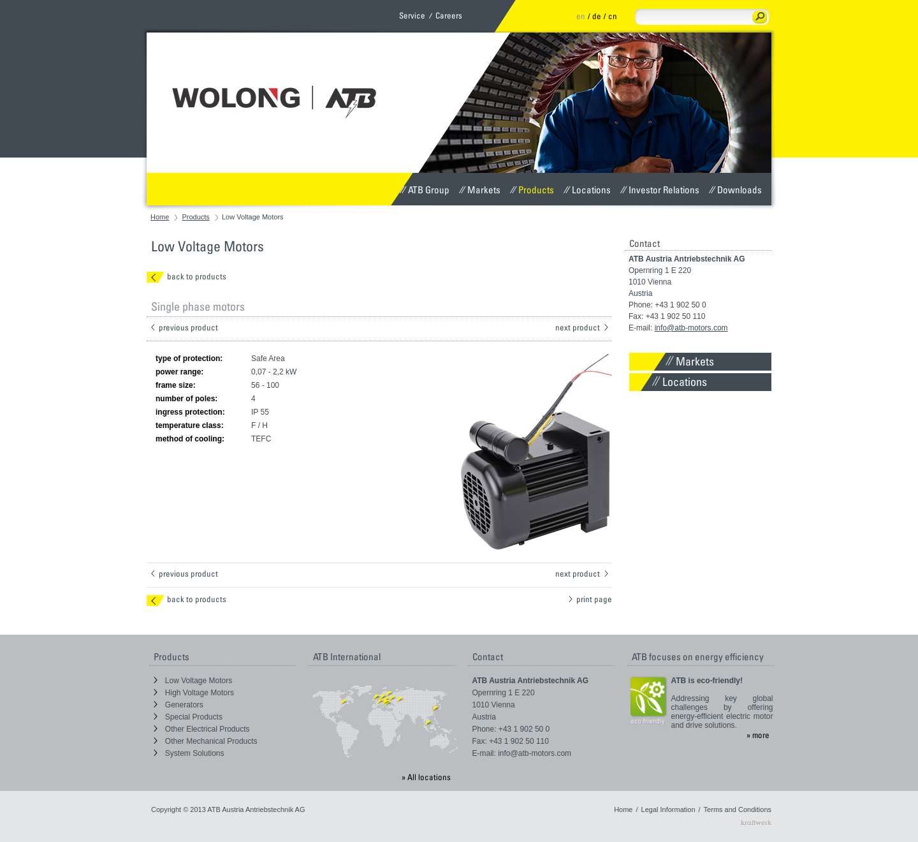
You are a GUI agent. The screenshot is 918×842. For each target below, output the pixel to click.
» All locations (426, 777)
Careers (448, 15)
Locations (587, 189)
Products (532, 189)
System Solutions (189, 753)
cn (612, 16)
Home (159, 217)
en (580, 16)
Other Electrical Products (202, 729)
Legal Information (668, 809)
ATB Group (424, 189)
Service (412, 15)
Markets (479, 189)
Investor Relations (659, 189)
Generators (178, 704)
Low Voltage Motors (193, 680)
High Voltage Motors (194, 692)
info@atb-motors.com (691, 327)
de (596, 16)
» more (758, 735)
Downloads (735, 189)
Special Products (188, 717)
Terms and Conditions (737, 809)
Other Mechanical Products (206, 741)
